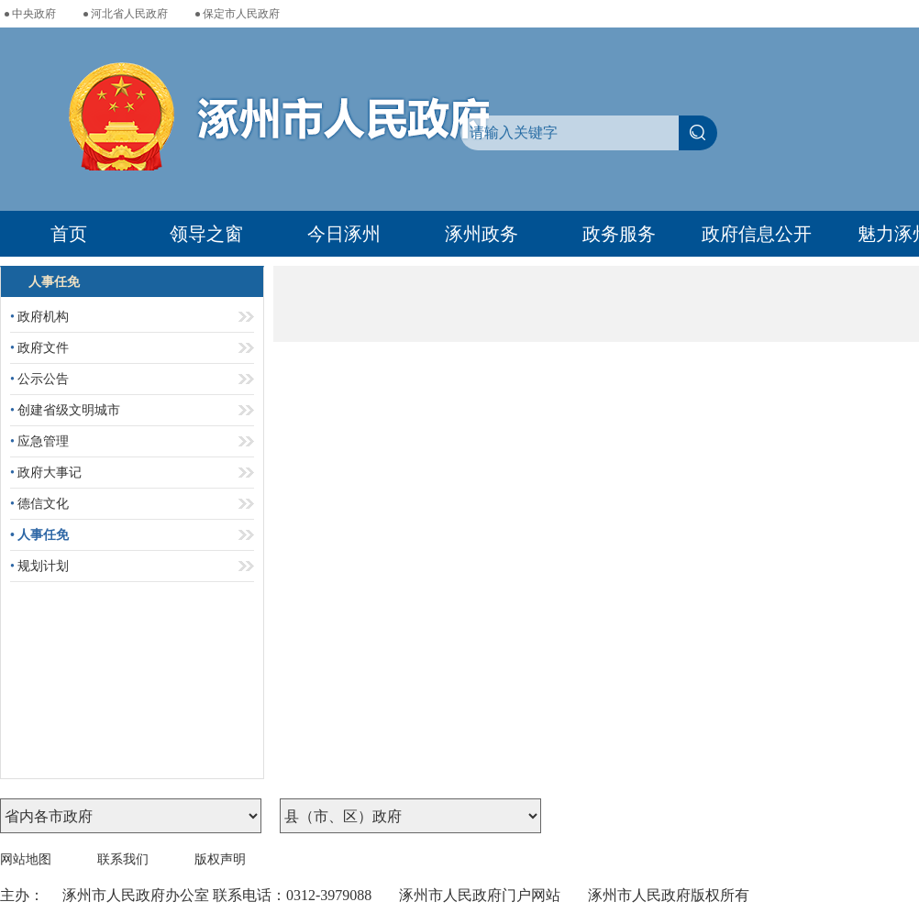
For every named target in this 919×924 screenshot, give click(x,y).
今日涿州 (344, 234)
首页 (68, 234)
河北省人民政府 (129, 13)
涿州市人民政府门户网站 (479, 895)
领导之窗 (206, 234)
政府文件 (39, 348)
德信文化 (39, 504)
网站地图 (25, 859)
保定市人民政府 (241, 13)
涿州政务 (481, 234)
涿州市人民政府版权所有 (668, 895)
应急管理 (39, 441)
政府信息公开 (757, 234)
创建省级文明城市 (65, 410)
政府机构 (39, 317)
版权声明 (220, 859)
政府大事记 (46, 472)
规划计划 (39, 566)
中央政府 (34, 13)
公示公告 (39, 379)
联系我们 (123, 859)
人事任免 (39, 535)
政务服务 (619, 234)
